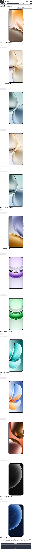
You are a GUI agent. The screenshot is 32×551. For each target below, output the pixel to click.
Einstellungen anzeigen (16, 548)
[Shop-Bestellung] (24, 7)
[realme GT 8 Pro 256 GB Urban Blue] (16, 520)
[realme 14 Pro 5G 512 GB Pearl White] (16, 149)
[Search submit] (31, 3)
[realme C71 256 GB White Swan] (16, 397)
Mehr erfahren (3, 47)
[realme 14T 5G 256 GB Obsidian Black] (16, 232)
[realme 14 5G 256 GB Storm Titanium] (16, 25)
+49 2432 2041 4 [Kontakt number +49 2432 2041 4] (28, 1)
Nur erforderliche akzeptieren (16, 545)
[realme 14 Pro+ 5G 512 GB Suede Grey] (16, 190)
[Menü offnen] (31, 1)
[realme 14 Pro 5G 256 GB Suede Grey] (16, 108)
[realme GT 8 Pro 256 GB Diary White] (16, 479)
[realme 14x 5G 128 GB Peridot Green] (16, 314)
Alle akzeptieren (16, 543)
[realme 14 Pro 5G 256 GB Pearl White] (16, 66)
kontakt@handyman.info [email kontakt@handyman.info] (27, 1)
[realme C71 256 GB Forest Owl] (16, 355)
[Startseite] (2, 1)
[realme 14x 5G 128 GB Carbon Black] (16, 273)
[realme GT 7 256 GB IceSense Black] (16, 438)
